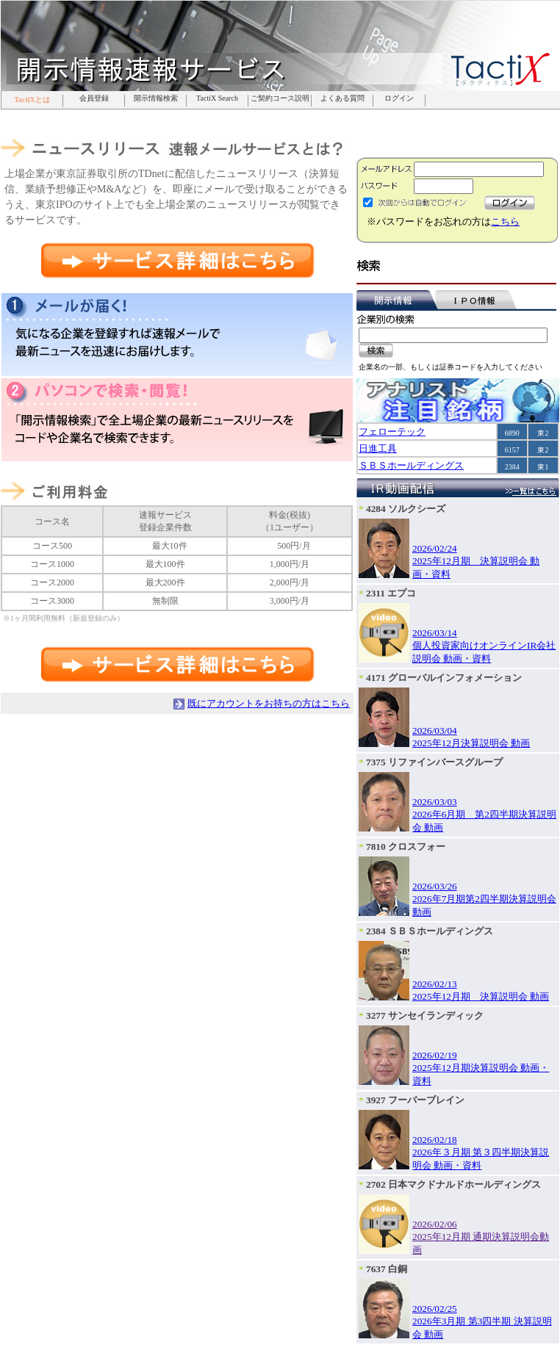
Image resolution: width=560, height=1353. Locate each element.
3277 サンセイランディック (425, 1015)
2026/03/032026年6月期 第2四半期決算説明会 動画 (484, 814)
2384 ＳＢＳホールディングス (429, 931)
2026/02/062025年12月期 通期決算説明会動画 (480, 1237)
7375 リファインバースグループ (434, 762)
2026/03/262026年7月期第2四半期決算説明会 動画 (484, 899)
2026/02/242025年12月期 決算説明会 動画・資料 (475, 561)
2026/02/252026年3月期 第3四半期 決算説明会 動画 (482, 1321)
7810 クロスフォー (405, 846)
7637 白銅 (386, 1268)
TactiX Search (217, 98)
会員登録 (94, 98)
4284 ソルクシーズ (405, 508)
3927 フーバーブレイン (415, 1099)
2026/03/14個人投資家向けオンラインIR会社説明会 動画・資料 (484, 645)
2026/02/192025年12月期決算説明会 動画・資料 (480, 1068)
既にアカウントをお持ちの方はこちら (268, 703)
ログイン (399, 98)
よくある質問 (342, 98)
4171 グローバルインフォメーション (444, 677)
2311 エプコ (391, 593)
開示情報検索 (156, 98)
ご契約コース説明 (280, 98)
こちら (505, 221)
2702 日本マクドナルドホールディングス (453, 1184)
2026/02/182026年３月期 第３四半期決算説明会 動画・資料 (480, 1152)
